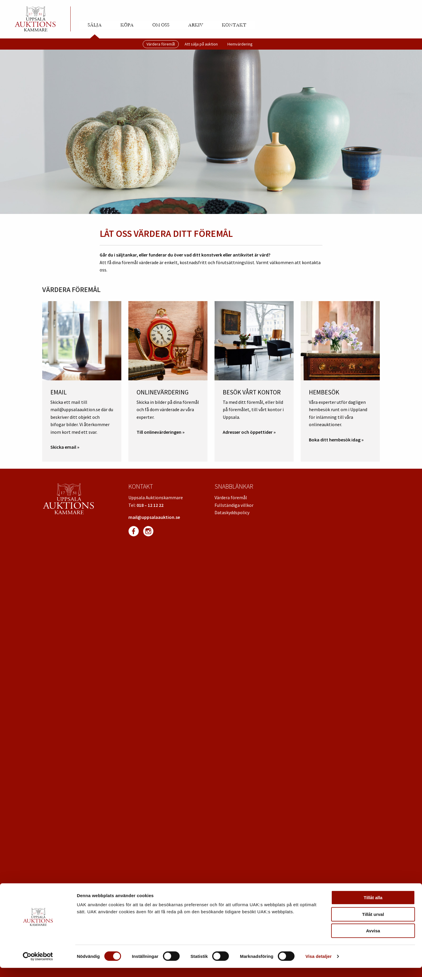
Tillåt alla (373, 906)
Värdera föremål (161, 44)
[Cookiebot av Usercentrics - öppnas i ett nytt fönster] (38, 965)
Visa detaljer (318, 965)
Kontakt (234, 25)
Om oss (160, 25)
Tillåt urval (373, 923)
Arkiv (195, 25)
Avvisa (373, 939)
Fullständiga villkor (234, 505)
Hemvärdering (240, 44)
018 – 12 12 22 (150, 505)
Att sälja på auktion (201, 44)
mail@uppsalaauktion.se (154, 517)
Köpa (127, 25)
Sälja (95, 25)
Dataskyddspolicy (232, 512)
